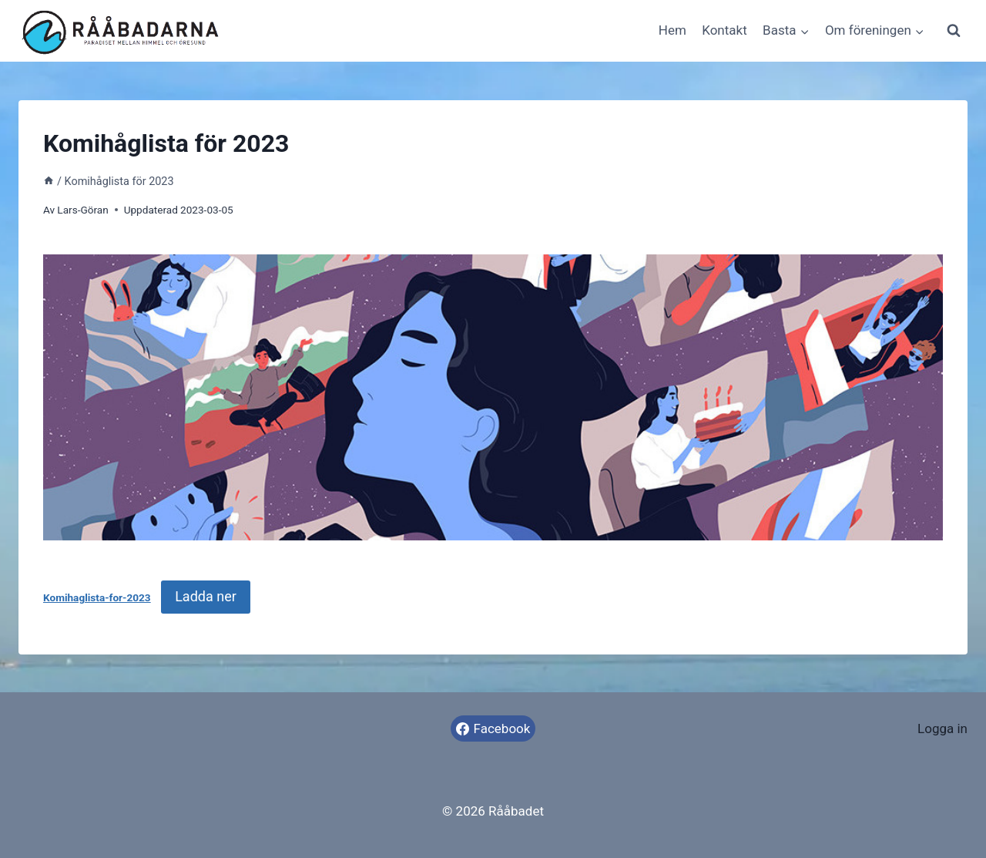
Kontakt (724, 30)
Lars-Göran (82, 210)
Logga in (942, 728)
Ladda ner (205, 596)
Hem (672, 30)
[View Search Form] (954, 31)
